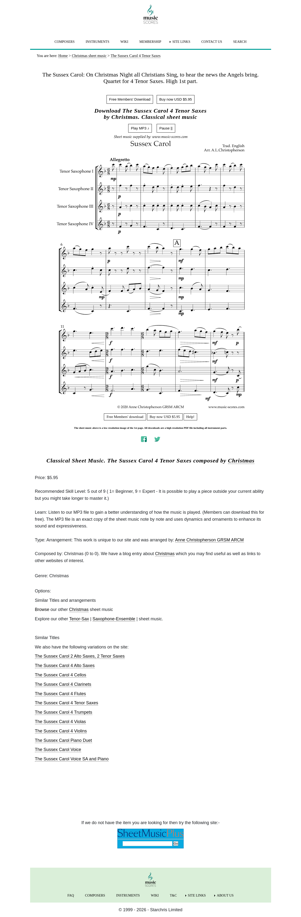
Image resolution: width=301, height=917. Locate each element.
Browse (42, 609)
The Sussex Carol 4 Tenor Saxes (66, 702)
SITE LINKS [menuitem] (181, 42)
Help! (190, 417)
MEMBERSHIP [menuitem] (150, 42)
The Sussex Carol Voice (58, 749)
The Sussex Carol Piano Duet (63, 740)
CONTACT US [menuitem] (211, 42)
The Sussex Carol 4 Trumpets (63, 712)
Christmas (241, 460)
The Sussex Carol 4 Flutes (60, 693)
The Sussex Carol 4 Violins (61, 731)
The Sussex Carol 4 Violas (60, 721)
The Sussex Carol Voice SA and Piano (72, 759)
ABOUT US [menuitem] (225, 895)
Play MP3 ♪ (140, 128)
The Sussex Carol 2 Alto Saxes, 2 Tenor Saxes (80, 656)
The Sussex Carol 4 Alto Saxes (65, 665)
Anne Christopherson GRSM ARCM (209, 540)
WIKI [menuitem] (124, 42)
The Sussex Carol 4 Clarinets (63, 684)
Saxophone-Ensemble (114, 618)
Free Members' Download (129, 99)
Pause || (166, 128)
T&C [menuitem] (173, 895)
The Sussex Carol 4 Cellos (60, 675)
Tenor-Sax (79, 618)
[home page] (150, 14)
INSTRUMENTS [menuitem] (97, 42)
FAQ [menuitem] (70, 895)
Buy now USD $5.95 (175, 99)
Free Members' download (125, 417)
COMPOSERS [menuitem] (64, 42)
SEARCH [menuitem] (240, 42)
